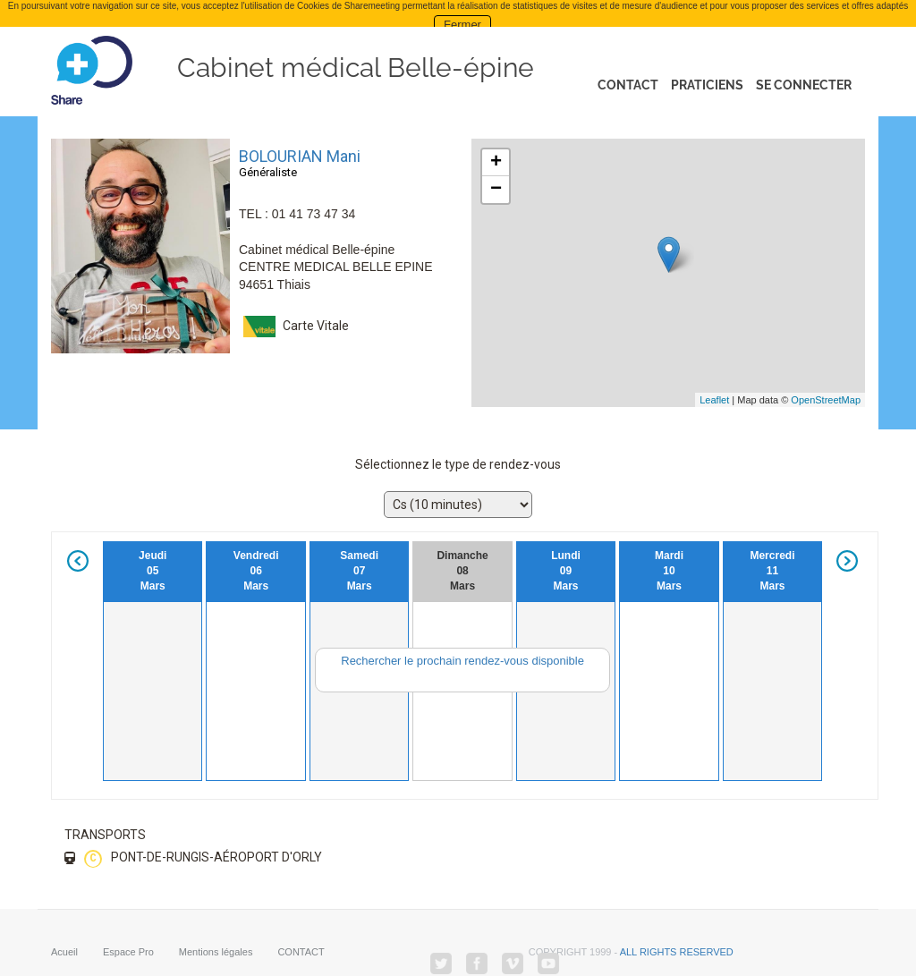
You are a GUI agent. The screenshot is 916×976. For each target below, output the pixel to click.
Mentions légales (216, 951)
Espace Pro (128, 951)
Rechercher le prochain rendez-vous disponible (462, 660)
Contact (628, 85)
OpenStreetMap (826, 400)
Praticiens (707, 85)
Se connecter (804, 85)
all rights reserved (677, 951)
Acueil (64, 951)
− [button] (496, 189)
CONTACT (300, 951)
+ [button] (496, 162)
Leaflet (714, 400)
